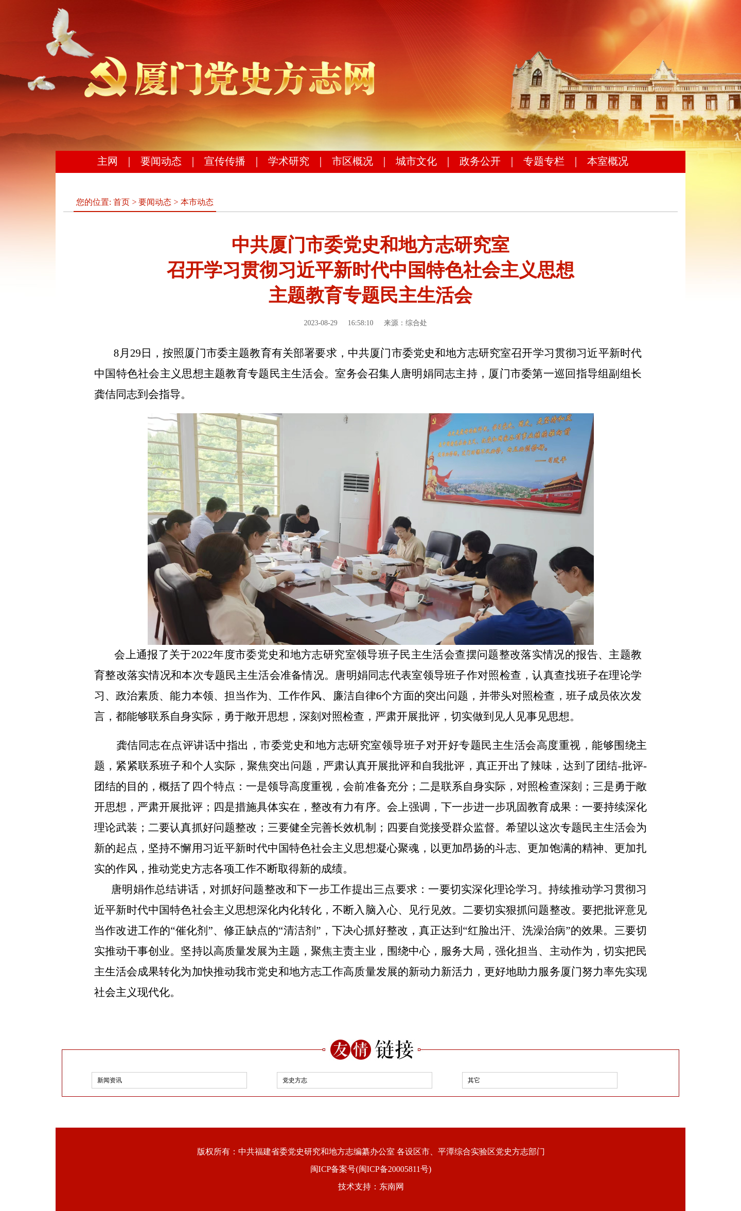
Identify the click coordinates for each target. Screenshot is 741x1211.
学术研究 (288, 161)
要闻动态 (161, 161)
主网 (107, 161)
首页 (121, 202)
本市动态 (197, 202)
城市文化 (416, 161)
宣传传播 (224, 161)
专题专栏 (543, 161)
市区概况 (352, 161)
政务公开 (480, 161)
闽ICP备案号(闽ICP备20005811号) (371, 1169)
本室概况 (607, 161)
